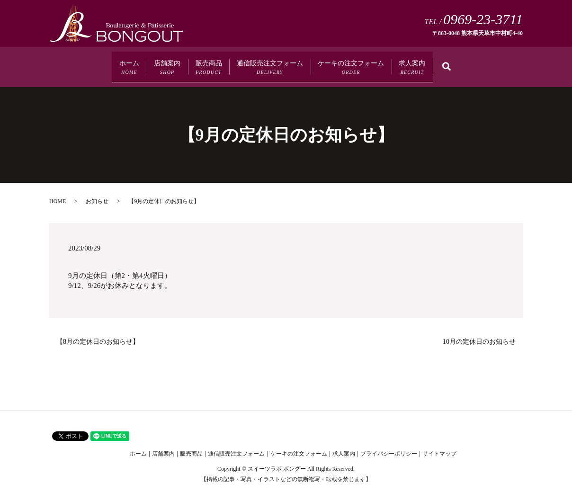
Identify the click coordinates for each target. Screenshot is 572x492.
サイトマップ (439, 446)
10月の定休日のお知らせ (479, 334)
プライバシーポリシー (388, 446)
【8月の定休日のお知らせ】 (97, 334)
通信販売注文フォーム (275, 63)
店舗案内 (137, 63)
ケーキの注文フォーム (378, 63)
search (507, 64)
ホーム (83, 63)
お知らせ (97, 194)
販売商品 (194, 63)
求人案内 (458, 63)
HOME (57, 194)
